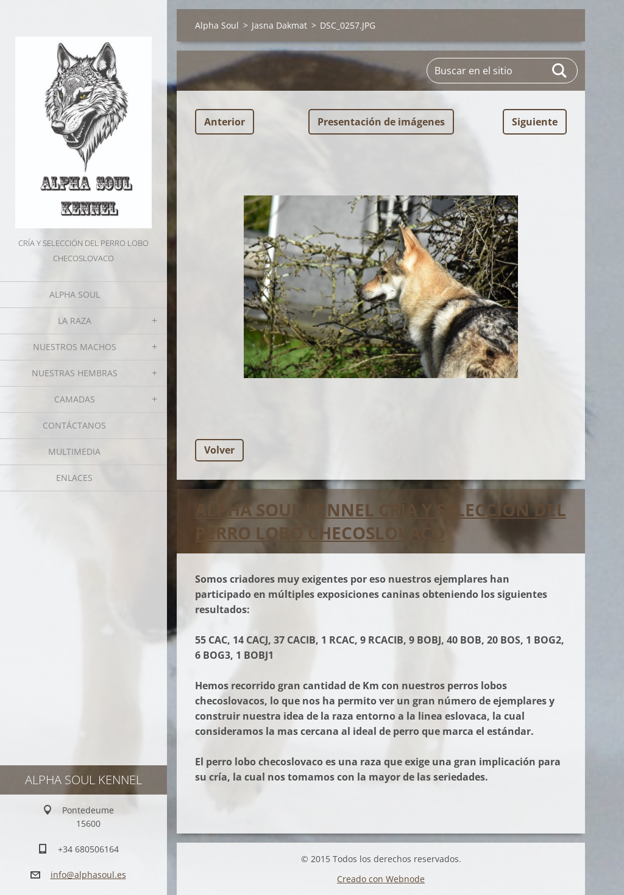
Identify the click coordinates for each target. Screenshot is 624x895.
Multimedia (74, 451)
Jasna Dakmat (279, 25)
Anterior (224, 121)
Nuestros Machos (74, 347)
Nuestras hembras (75, 373)
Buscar (560, 70)
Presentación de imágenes (381, 121)
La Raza (74, 320)
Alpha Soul (74, 294)
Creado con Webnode (381, 879)
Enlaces (74, 477)
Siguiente (535, 121)
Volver (219, 450)
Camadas (74, 399)
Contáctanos (74, 425)
